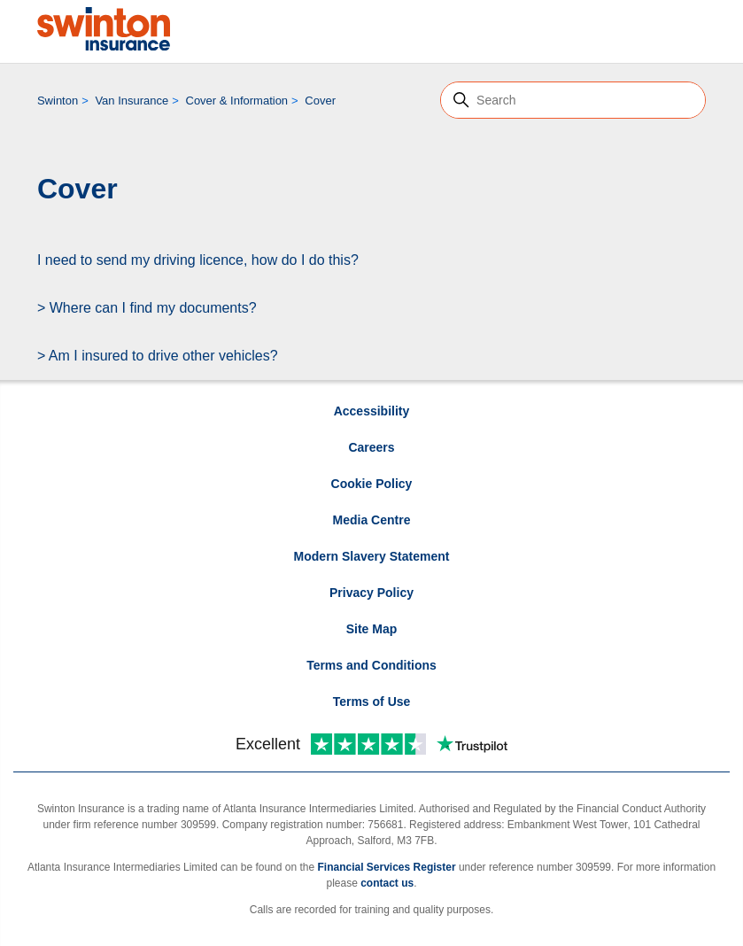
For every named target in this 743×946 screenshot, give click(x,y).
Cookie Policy (372, 484)
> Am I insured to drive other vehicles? (157, 355)
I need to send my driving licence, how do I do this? (198, 260)
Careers (371, 447)
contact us (387, 883)
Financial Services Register (386, 867)
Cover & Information (237, 100)
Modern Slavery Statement (372, 556)
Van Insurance (131, 100)
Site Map (372, 629)
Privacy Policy (371, 592)
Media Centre (372, 520)
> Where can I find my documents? (147, 307)
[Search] (573, 100)
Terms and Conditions (371, 665)
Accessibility (372, 411)
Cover (320, 100)
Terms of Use (372, 701)
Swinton (57, 100)
